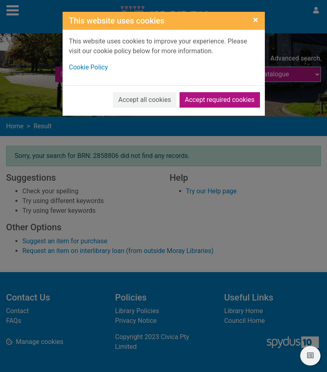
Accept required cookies (220, 100)
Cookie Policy (88, 67)
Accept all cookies (144, 100)
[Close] (256, 20)
